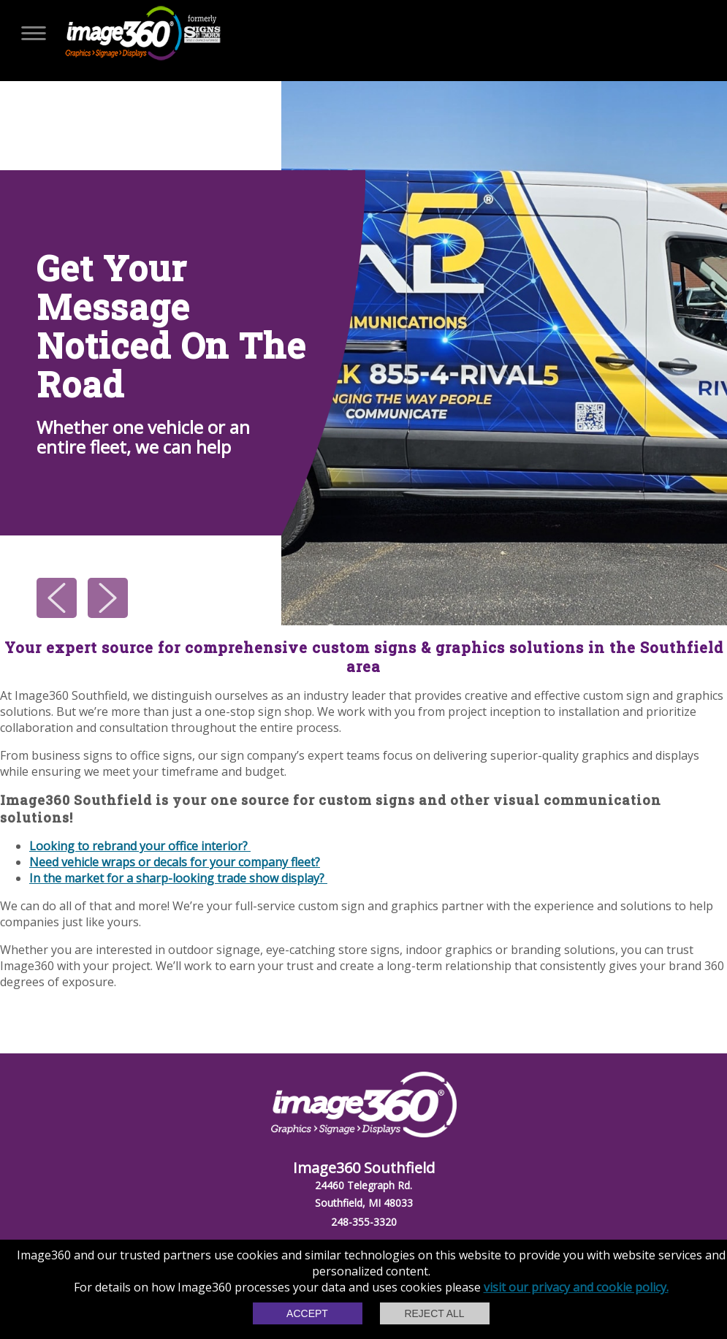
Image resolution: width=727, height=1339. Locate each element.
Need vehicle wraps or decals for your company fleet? (174, 862)
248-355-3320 (364, 1222)
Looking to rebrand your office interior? (140, 846)
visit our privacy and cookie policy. (576, 1287)
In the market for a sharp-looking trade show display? (178, 878)
